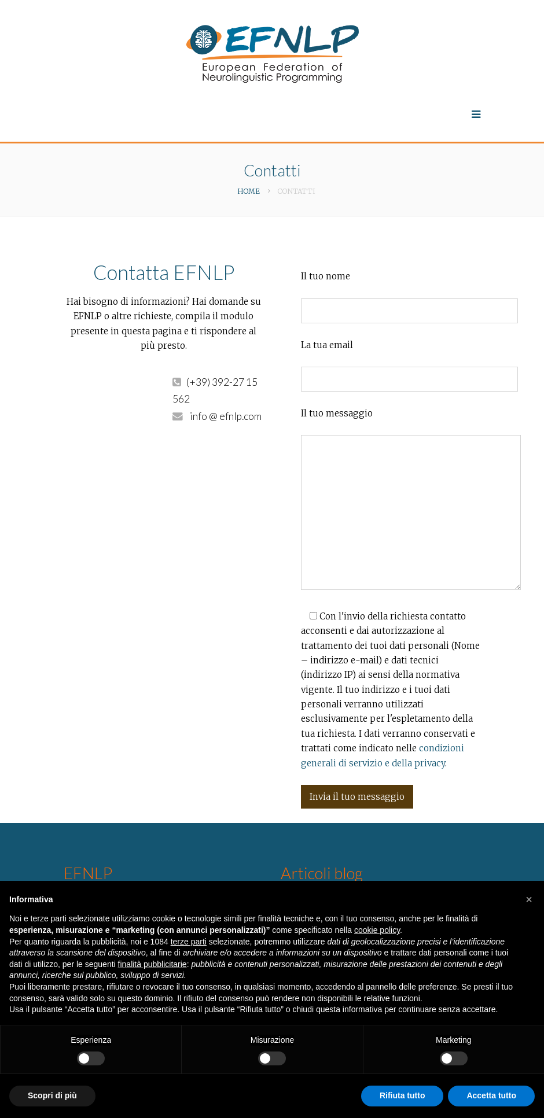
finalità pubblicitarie (152, 964)
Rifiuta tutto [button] (402, 1095)
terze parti (189, 941)
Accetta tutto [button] (491, 1095)
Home (248, 191)
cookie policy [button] (377, 930)
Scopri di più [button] (52, 1095)
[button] (529, 899)
